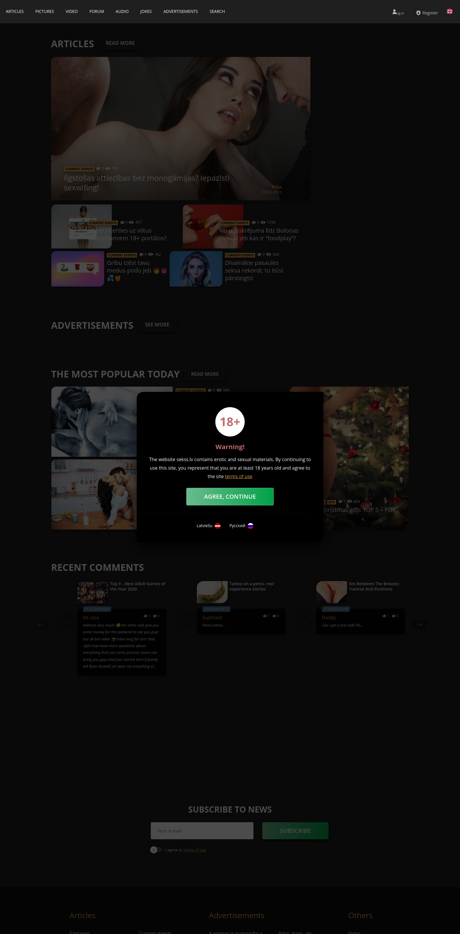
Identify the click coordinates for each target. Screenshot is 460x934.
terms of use (238, 476)
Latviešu (209, 526)
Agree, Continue (230, 496)
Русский (241, 526)
